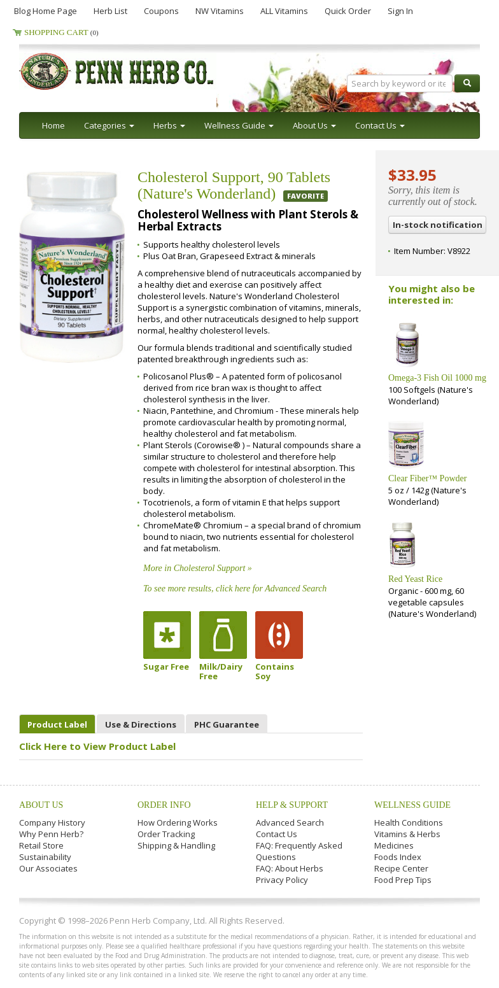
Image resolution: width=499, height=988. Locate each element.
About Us (41, 805)
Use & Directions (140, 724)
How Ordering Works (177, 822)
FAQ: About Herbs (289, 868)
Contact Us (276, 834)
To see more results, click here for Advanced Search (235, 588)
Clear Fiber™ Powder (427, 478)
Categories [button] (109, 125)
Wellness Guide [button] (239, 125)
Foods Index (397, 857)
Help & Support (292, 805)
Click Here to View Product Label (97, 746)
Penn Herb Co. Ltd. (141, 71)
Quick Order (348, 11)
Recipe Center (401, 868)
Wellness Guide (412, 805)
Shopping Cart (61, 32)
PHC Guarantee (226, 724)
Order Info (164, 805)
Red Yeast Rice (415, 579)
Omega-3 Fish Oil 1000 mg (437, 378)
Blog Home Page (45, 11)
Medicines (394, 845)
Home (53, 125)
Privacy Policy (282, 880)
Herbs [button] (169, 125)
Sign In (400, 11)
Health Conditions (408, 822)
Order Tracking (166, 834)
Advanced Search (290, 822)
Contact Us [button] (380, 125)
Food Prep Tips (403, 880)
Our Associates (48, 868)
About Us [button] (314, 125)
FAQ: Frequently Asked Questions (299, 851)
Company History (52, 822)
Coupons (161, 11)
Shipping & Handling (176, 845)
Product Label (57, 724)
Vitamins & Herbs (407, 834)
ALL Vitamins (284, 11)
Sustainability (45, 857)
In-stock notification (437, 224)
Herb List (110, 11)
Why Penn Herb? (51, 834)
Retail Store (41, 845)
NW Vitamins (219, 11)
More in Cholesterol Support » (197, 568)
